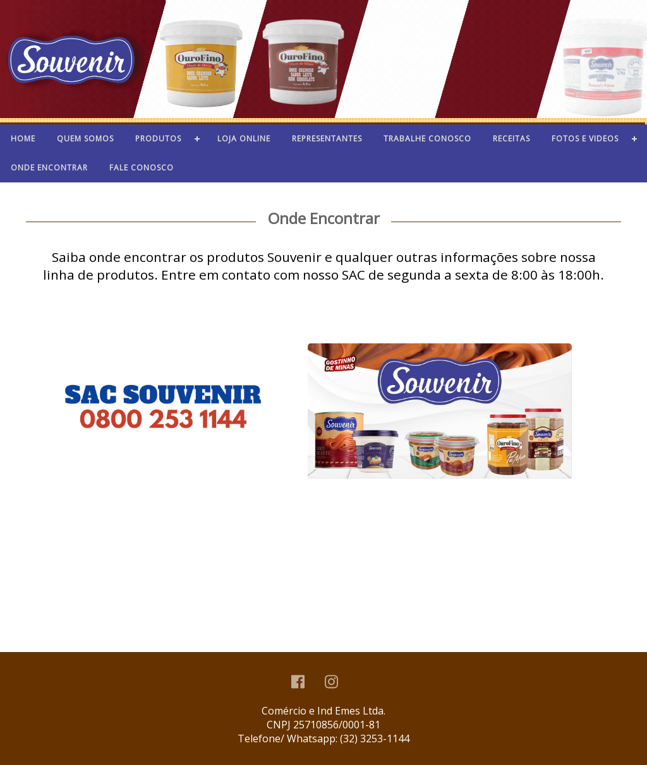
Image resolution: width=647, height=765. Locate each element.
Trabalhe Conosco (427, 138)
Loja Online (243, 138)
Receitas (511, 138)
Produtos (158, 138)
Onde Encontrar (49, 167)
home (23, 138)
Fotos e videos (585, 138)
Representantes (327, 138)
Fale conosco (141, 167)
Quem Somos (85, 138)
